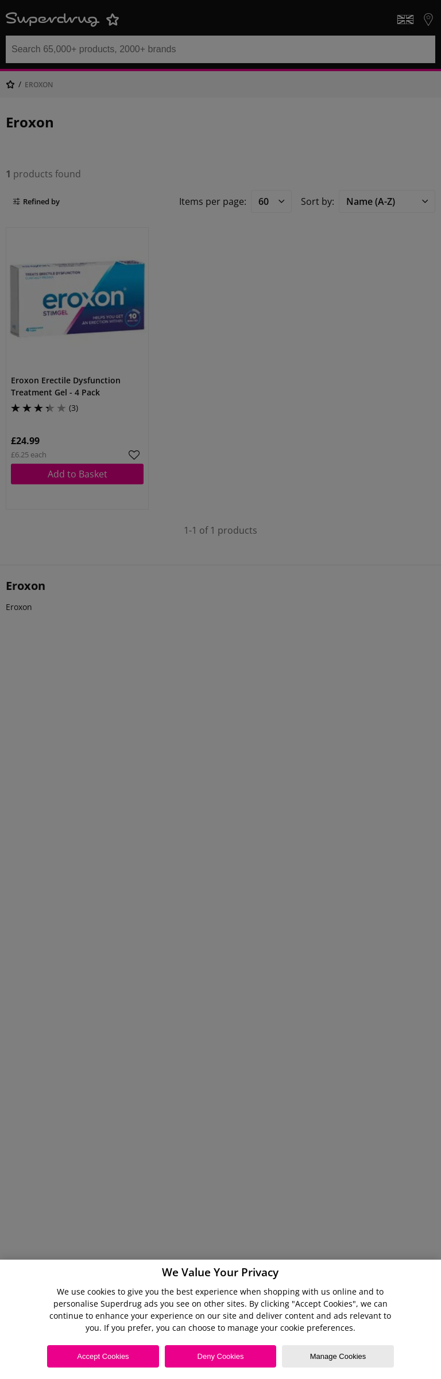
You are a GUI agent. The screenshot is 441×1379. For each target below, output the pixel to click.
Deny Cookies (221, 1356)
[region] (220, 1319)
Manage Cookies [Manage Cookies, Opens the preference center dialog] (338, 1356)
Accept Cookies (103, 1356)
